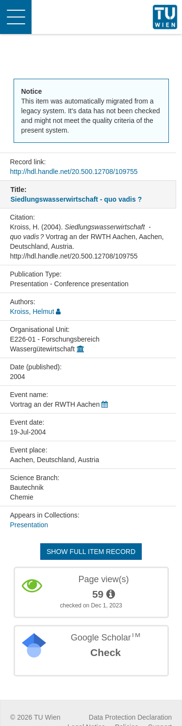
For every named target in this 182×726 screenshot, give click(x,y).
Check (105, 652)
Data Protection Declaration (130, 717)
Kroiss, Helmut (32, 311)
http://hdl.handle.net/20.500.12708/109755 (74, 171)
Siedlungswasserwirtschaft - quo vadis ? (76, 199)
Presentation (29, 525)
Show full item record (91, 551)
